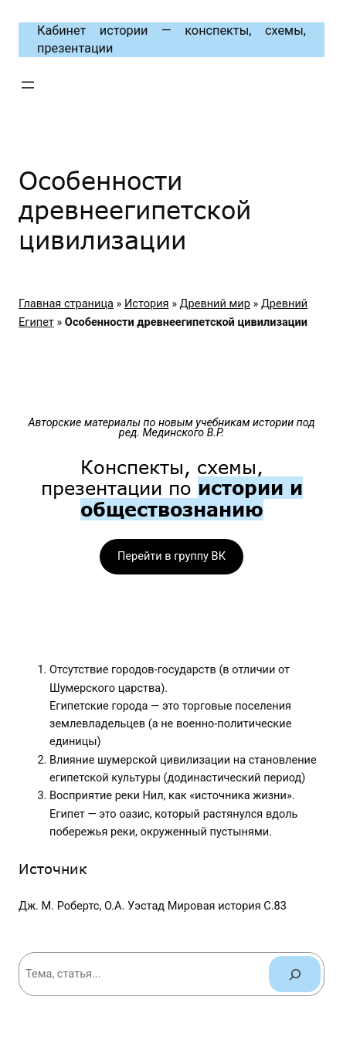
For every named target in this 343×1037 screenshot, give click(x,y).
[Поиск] (295, 974)
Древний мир (215, 303)
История (146, 303)
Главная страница (66, 303)
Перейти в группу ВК (171, 556)
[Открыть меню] (28, 85)
